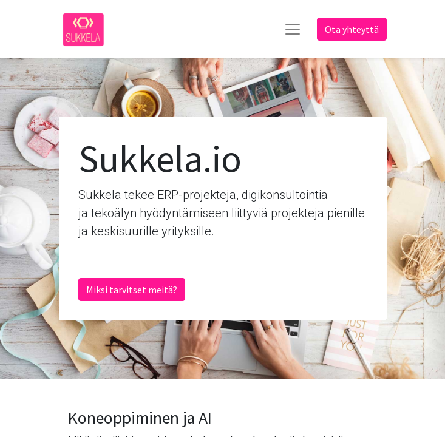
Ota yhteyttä (352, 29)
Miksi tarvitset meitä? (131, 289)
